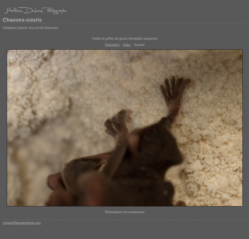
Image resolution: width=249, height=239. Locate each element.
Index (127, 45)
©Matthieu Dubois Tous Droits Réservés (30, 28)
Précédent (112, 45)
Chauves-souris (22, 20)
